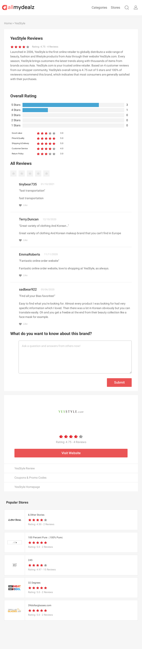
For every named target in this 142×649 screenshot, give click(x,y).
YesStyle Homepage (27, 486)
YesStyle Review (24, 468)
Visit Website (71, 453)
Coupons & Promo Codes (30, 477)
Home (8, 23)
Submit (119, 382)
